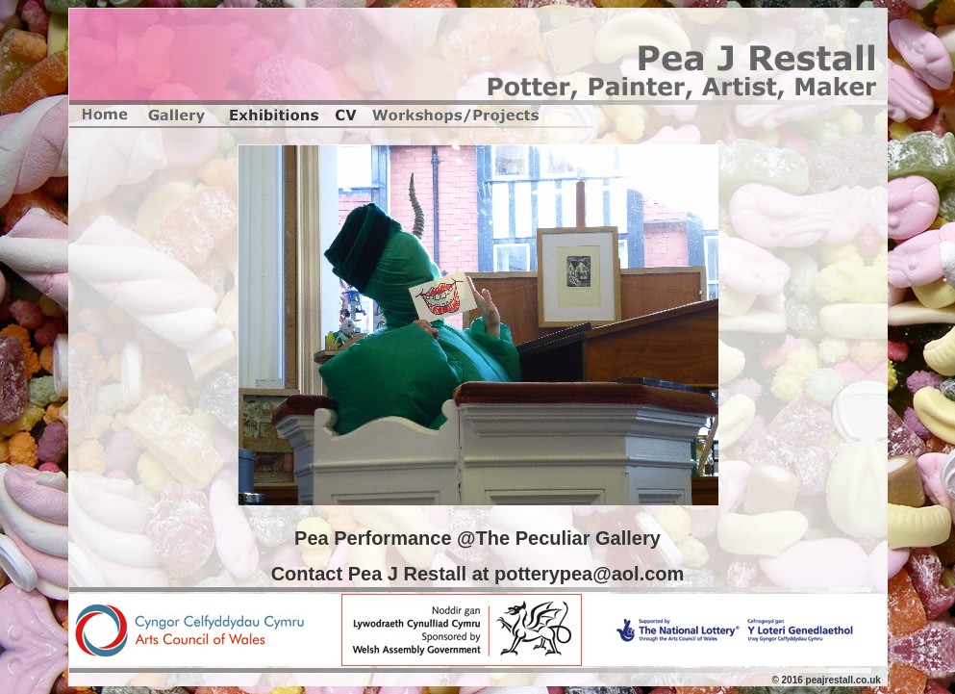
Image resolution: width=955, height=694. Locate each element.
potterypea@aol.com (589, 573)
